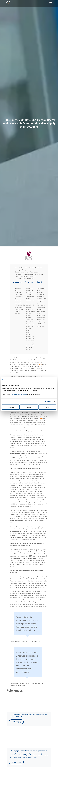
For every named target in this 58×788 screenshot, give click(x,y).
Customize (29, 407)
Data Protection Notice (19, 394)
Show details (48, 401)
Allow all (47, 407)
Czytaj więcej (16, 722)
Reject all (11, 407)
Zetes (40, 364)
